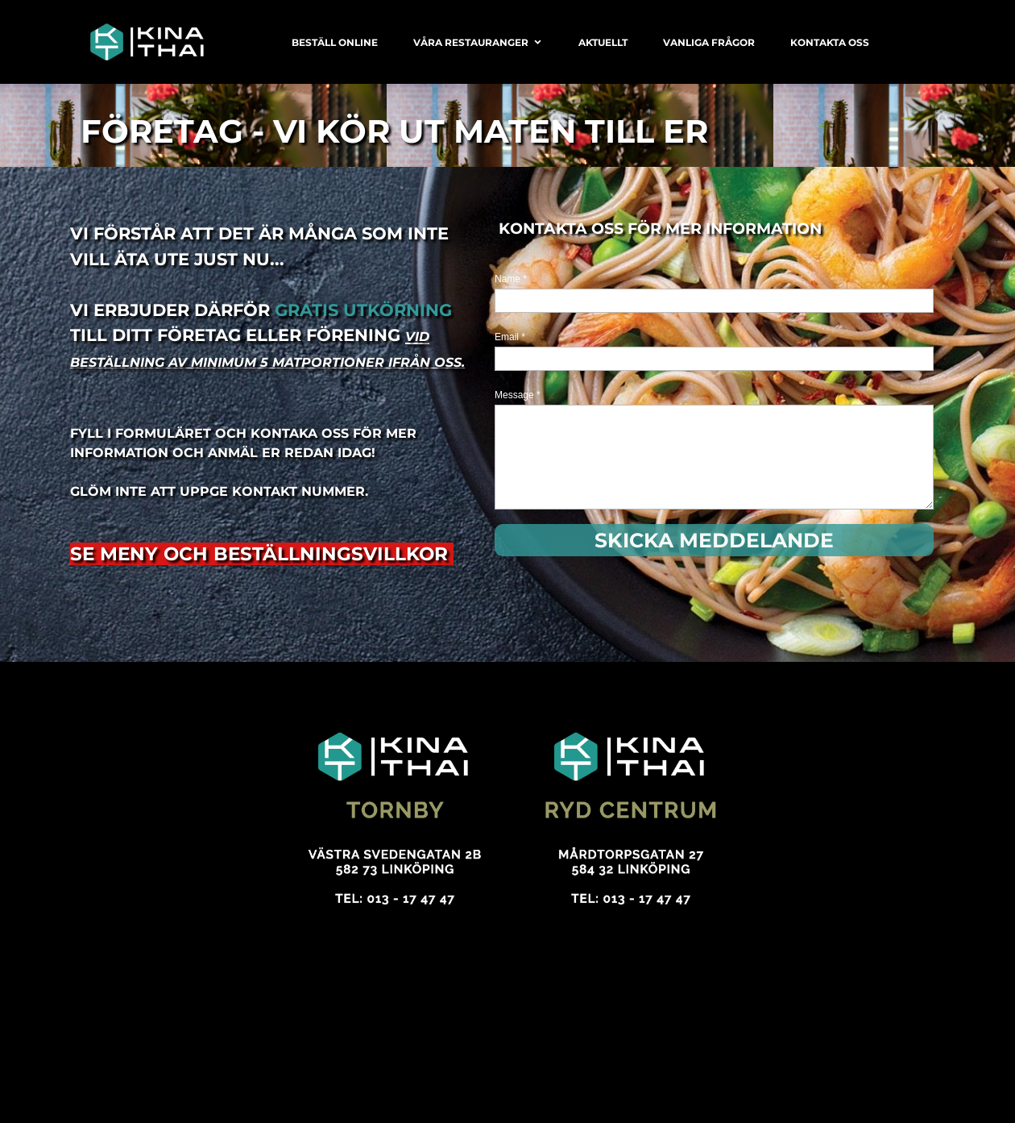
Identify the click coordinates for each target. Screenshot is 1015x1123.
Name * (511, 279)
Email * (510, 337)
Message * (518, 395)
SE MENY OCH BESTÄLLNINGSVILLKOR (262, 554)
